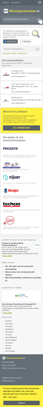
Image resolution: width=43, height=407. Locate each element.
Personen (26, 42)
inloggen (5, 2)
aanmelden (15, 2)
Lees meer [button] (12, 397)
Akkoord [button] (21, 403)
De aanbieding (21, 128)
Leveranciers (11, 42)
